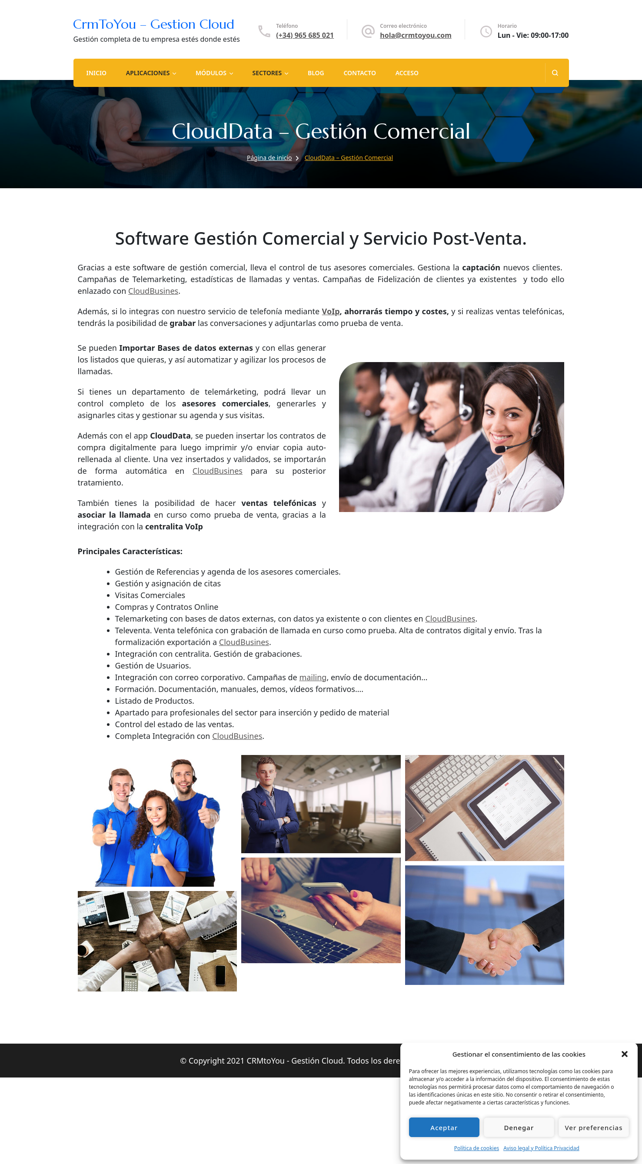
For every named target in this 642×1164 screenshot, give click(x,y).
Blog (316, 73)
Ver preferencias (593, 1127)
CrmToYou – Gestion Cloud (153, 24)
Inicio (96, 73)
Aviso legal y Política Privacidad (541, 1148)
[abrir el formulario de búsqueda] (555, 73)
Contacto (359, 73)
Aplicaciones (148, 73)
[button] (624, 1054)
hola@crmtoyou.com (415, 35)
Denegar (519, 1127)
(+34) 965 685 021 (305, 35)
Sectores (267, 73)
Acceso (407, 73)
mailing (312, 677)
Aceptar (444, 1127)
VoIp (331, 311)
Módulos (211, 73)
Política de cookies (476, 1148)
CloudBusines (153, 291)
